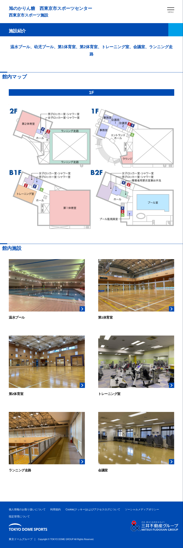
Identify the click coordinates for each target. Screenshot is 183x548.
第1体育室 (105, 317)
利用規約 (55, 509)
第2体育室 (16, 394)
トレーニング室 (109, 394)
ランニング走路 (20, 470)
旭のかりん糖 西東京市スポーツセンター (50, 8)
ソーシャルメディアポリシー (142, 509)
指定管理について (19, 516)
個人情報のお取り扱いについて (27, 509)
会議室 (103, 470)
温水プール (17, 317)
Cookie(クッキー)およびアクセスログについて (93, 509)
